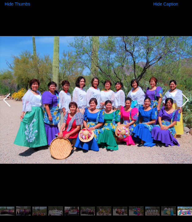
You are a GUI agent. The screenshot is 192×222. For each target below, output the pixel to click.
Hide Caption (165, 4)
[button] (185, 100)
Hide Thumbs (17, 4)
